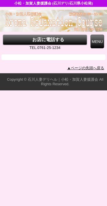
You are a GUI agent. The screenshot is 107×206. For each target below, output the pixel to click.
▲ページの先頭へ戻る (85, 68)
